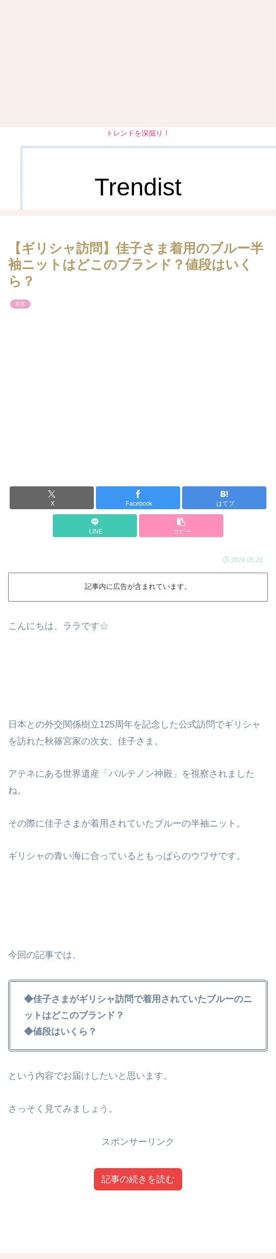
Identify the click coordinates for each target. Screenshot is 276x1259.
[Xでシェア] (52, 497)
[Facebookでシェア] (138, 497)
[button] (181, 525)
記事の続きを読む (138, 1179)
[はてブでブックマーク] (224, 497)
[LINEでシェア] (95, 525)
